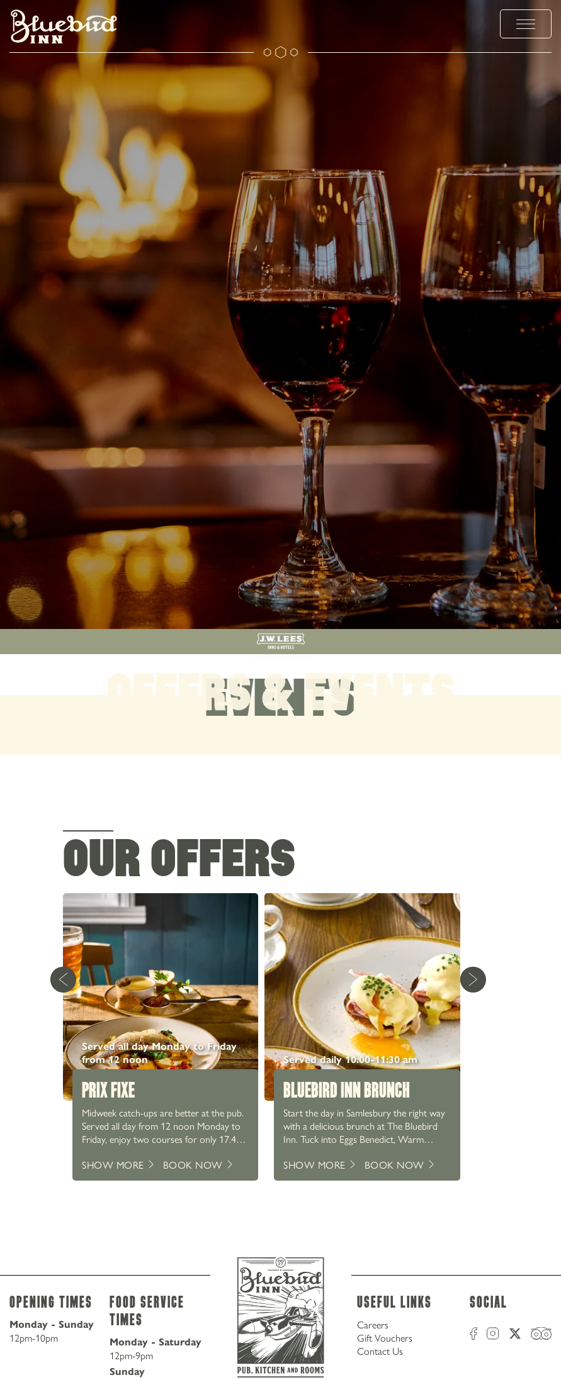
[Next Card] (472, 979)
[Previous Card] (63, 979)
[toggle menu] (526, 24)
